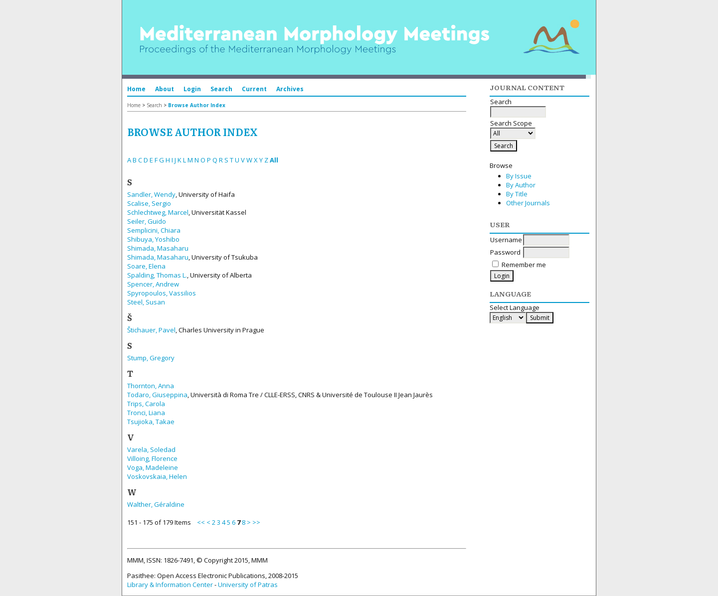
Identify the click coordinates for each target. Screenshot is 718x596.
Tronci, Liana (146, 412)
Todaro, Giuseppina (157, 394)
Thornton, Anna (150, 385)
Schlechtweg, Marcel (157, 212)
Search (221, 89)
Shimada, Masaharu (157, 248)
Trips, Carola (146, 403)
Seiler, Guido (146, 221)
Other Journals (528, 202)
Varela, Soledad (151, 449)
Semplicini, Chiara (153, 230)
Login (192, 89)
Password (505, 252)
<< (201, 522)
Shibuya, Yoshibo (153, 239)
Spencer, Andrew (153, 284)
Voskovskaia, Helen (157, 476)
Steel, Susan (146, 302)
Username (506, 239)
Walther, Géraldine (155, 504)
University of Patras (248, 584)
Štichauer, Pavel (151, 329)
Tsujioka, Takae (151, 421)
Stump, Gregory (151, 357)
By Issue (519, 175)
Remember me (524, 264)
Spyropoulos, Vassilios (161, 293)
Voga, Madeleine (152, 467)
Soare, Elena (146, 266)
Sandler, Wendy (151, 194)
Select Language (514, 307)
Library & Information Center (170, 584)
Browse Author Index (196, 105)
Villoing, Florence (152, 458)
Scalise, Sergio (149, 203)
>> (256, 522)
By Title (517, 193)
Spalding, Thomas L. (157, 275)
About (164, 89)
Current (254, 89)
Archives (290, 89)
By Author (521, 184)
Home (136, 89)
